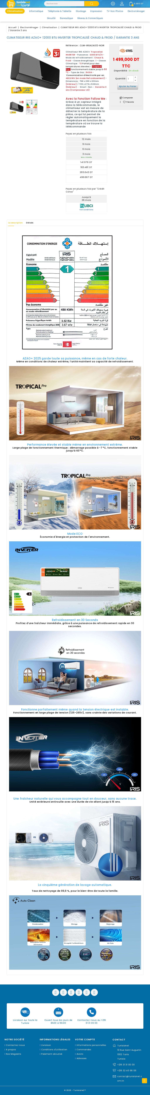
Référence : (72, 45)
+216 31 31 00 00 (126, 1064)
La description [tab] (17, 222)
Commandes (84, 1049)
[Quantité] (130, 79)
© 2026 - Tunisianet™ (75, 1089)
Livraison (46, 1045)
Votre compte (85, 1039)
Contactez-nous (15, 1045)
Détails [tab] (35, 222)
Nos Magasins (13, 1053)
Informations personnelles (91, 1045)
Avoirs (80, 1053)
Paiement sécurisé (51, 1053)
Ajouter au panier (127, 86)
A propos (11, 1049)
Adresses (82, 1058)
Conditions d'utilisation (54, 1049)
